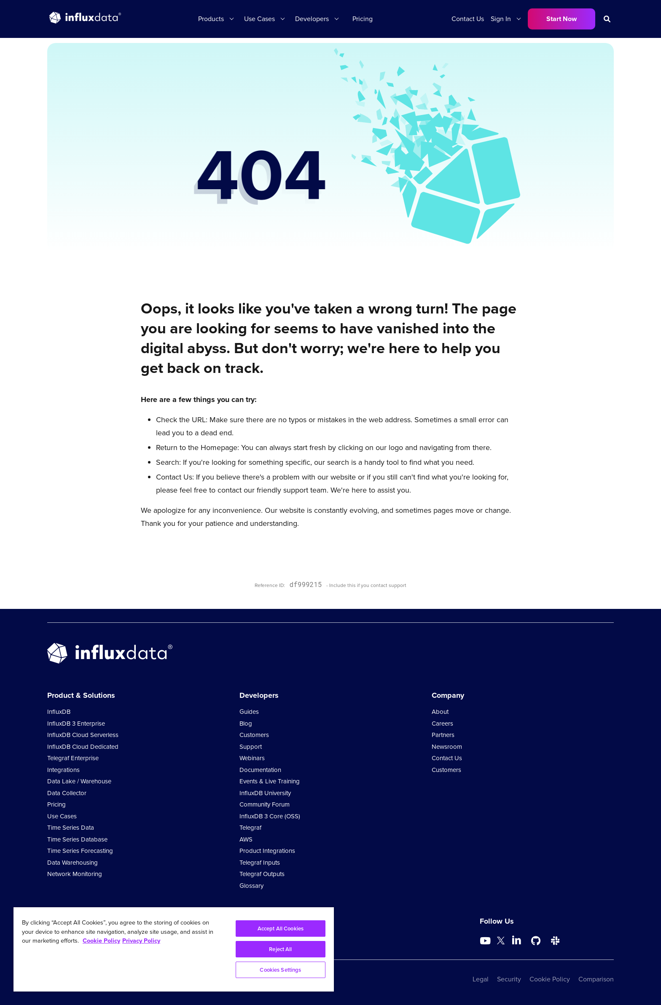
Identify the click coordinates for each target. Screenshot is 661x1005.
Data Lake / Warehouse (79, 781)
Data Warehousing (72, 862)
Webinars (252, 758)
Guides (249, 711)
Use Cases (259, 19)
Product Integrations (267, 850)
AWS (246, 839)
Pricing (362, 19)
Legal (481, 979)
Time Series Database (77, 839)
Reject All (280, 949)
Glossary (251, 885)
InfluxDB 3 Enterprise (76, 723)
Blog (245, 723)
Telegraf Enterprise (73, 758)
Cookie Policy (549, 979)
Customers (254, 735)
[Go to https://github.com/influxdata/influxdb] (535, 941)
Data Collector (66, 793)
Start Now (561, 19)
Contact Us (467, 19)
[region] (173, 949)
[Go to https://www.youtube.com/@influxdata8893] (486, 941)
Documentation (260, 770)
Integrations (63, 770)
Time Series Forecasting (80, 850)
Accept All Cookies (281, 929)
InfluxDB (58, 711)
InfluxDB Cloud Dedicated (82, 746)
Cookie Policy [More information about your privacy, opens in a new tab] (101, 940)
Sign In (501, 19)
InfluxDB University (265, 793)
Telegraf (250, 827)
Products (211, 19)
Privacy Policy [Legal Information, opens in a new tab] (141, 940)
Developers (312, 19)
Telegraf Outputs (262, 874)
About (440, 711)
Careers (442, 723)
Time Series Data (70, 827)
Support (250, 746)
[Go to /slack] (555, 941)
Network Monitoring (74, 874)
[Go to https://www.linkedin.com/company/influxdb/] (516, 940)
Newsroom (447, 746)
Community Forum (264, 804)
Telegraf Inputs (259, 862)
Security (509, 979)
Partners (443, 735)
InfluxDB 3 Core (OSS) (269, 816)
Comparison (596, 979)
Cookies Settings (280, 970)
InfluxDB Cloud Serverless (82, 735)
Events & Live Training (269, 781)
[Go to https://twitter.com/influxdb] (501, 942)
